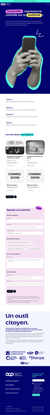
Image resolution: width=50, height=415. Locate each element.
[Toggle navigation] (48, 4)
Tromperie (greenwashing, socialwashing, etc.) (19, 242)
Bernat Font (11, 408)
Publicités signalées (12, 381)
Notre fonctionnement (13, 389)
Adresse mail (9, 281)
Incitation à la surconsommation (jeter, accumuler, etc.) (21, 245)
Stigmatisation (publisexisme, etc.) (16, 249)
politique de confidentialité (38, 388)
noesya (18, 408)
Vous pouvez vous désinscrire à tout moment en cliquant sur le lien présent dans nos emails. (38, 391)
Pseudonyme (10, 275)
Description (9, 257)
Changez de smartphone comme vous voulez (15, 157)
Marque (9, 218)
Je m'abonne (36, 394)
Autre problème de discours (34, 249)
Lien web (9, 224)
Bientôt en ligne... (12, 185)
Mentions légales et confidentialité (13, 410)
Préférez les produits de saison (35, 157)
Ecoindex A (23, 410)
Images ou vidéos (10, 230)
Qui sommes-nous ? (12, 393)
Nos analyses (10, 385)
